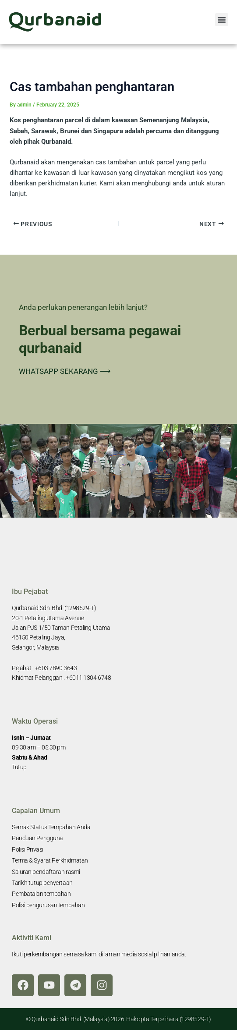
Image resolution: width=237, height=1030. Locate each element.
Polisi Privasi (27, 849)
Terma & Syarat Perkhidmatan (50, 860)
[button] (221, 19)
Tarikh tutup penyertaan (42, 882)
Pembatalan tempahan (41, 893)
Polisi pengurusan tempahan (48, 905)
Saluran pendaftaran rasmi (46, 871)
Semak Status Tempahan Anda (51, 827)
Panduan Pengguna (37, 838)
